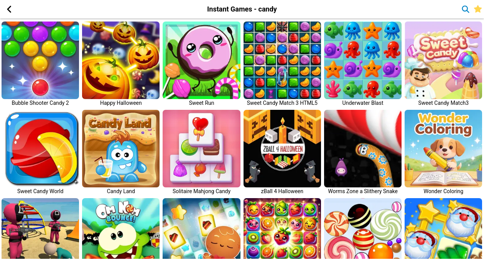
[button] (9, 9)
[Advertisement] (80, 268)
